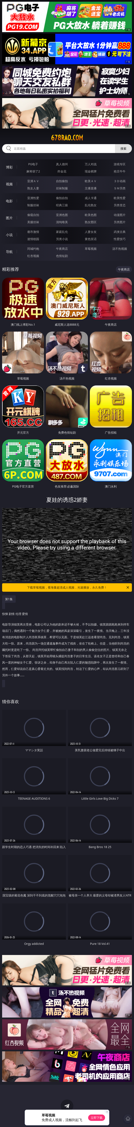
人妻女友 (91, 232)
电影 (9, 201)
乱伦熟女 (91, 205)
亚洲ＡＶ (33, 181)
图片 (9, 218)
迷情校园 (33, 239)
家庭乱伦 (62, 232)
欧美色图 (91, 215)
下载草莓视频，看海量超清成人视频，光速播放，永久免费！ (78, 587)
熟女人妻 (33, 188)
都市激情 (33, 232)
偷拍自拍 (62, 198)
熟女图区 (91, 222)
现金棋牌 (91, 171)
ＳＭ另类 (120, 188)
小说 (9, 234)
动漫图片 (120, 215)
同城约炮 (33, 249)
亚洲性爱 (33, 198)
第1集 (9, 599)
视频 (9, 184)
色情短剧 (62, 256)
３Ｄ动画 (120, 181)
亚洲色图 (62, 215)
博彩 (9, 167)
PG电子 (33, 164)
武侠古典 (120, 232)
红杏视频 (33, 256)
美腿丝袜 (33, 222)
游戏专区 (120, 164)
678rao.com (67, 138)
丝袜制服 (62, 188)
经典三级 (62, 205)
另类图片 (120, 222)
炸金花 (61, 171)
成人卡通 (91, 198)
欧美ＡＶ (91, 181)
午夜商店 (62, 249)
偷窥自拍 (33, 215)
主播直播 (91, 188)
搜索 (123, 148)
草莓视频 (91, 249)
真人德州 (62, 164)
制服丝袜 (33, 205)
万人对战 (91, 164)
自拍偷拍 (62, 181)
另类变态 (120, 205)
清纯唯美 (62, 222)
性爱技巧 (120, 239)
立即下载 (97, 1118)
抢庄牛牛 (120, 171)
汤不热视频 (119, 249)
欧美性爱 (120, 198)
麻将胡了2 (33, 171)
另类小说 (62, 239)
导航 (9, 251)
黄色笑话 (91, 239)
